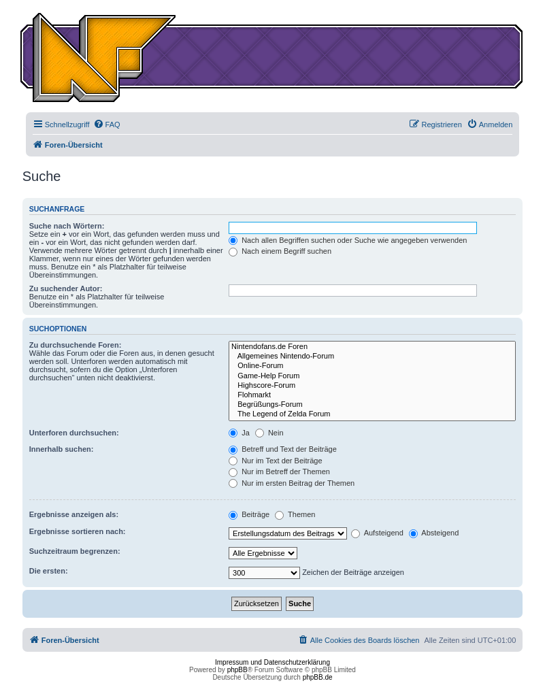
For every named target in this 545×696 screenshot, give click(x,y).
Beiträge (249, 514)
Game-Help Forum (372, 376)
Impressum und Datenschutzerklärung (272, 662)
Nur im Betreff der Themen (279, 471)
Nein (269, 433)
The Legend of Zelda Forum (372, 414)
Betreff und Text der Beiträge (283, 449)
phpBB (237, 670)
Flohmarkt (372, 395)
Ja (239, 433)
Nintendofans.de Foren (372, 347)
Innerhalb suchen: (61, 449)
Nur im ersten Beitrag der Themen (291, 483)
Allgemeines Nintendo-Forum (372, 356)
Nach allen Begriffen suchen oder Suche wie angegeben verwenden (348, 240)
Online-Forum (372, 366)
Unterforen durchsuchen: (74, 433)
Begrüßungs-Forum (372, 405)
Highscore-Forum (372, 386)
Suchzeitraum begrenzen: (74, 551)
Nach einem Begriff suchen (280, 251)
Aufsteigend (377, 533)
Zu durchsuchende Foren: (75, 345)
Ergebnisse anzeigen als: (73, 514)
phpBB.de (318, 677)
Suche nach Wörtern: (67, 226)
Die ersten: (48, 571)
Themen (295, 514)
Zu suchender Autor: (66, 288)
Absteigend (434, 533)
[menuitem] (106, 124)
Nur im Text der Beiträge (275, 461)
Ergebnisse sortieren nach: (77, 531)
